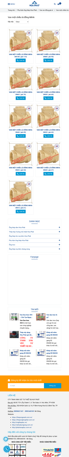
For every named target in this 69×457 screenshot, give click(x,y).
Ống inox (34, 244)
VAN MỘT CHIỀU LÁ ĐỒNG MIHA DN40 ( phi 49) (20, 131)
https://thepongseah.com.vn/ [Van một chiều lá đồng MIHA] (22, 417)
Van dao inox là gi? (51, 316)
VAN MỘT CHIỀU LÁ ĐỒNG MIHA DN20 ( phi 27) (48, 169)
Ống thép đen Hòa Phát (34, 227)
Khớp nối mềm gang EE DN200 (52, 352)
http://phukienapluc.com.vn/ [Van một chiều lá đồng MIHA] (22, 427)
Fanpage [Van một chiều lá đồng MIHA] (34, 257)
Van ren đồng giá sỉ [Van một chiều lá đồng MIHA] (46, 10)
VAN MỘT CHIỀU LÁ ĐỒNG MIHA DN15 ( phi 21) (20, 207)
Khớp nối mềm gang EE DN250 (25, 352)
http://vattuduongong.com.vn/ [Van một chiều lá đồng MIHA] (22, 425)
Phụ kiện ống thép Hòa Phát (34, 240)
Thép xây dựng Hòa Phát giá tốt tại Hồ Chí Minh (25, 333)
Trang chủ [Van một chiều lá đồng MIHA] (11, 10)
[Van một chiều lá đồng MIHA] (34, 4)
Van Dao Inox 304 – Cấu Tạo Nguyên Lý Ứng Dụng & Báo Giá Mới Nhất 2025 (26, 316)
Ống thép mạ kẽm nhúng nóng (34, 249)
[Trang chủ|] (18, 411)
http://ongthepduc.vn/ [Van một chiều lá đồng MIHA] (19, 422)
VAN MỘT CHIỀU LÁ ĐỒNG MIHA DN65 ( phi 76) (20, 93)
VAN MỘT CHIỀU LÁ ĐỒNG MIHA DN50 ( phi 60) (48, 93)
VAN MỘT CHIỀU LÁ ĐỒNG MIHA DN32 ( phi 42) (48, 131)
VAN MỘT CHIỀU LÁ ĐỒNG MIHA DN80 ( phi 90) (48, 55)
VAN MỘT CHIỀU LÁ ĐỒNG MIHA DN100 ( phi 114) (20, 55)
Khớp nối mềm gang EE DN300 (52, 333)
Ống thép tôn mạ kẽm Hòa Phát (20, 236)
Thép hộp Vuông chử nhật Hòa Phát (34, 231)
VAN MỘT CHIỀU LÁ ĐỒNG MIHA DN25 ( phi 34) (20, 169)
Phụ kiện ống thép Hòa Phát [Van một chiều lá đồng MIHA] (27, 10)
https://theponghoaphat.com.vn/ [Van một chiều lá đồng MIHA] (23, 420)
